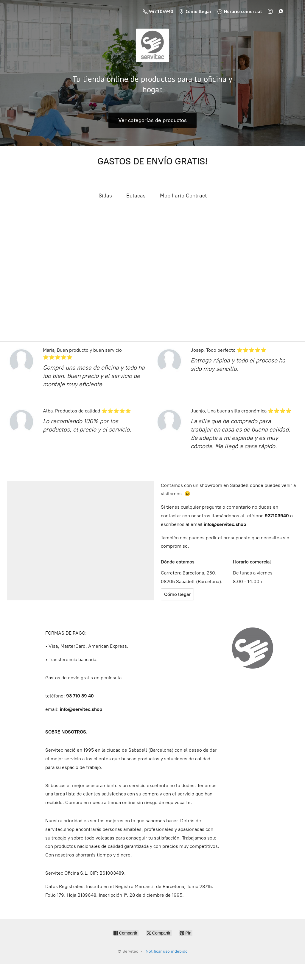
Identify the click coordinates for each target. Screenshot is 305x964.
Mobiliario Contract (183, 195)
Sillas (105, 195)
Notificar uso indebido (167, 951)
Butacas (136, 195)
